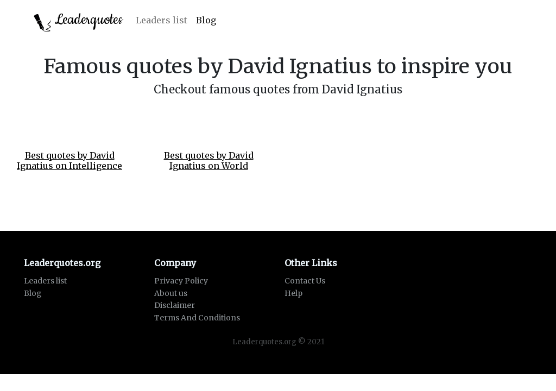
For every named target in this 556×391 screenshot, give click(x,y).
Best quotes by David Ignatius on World (209, 160)
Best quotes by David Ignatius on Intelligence (69, 160)
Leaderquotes (78, 20)
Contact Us (305, 281)
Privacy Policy (181, 281)
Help (293, 293)
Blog (206, 20)
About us (170, 293)
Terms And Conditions (197, 318)
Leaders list (161, 20)
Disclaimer (174, 305)
